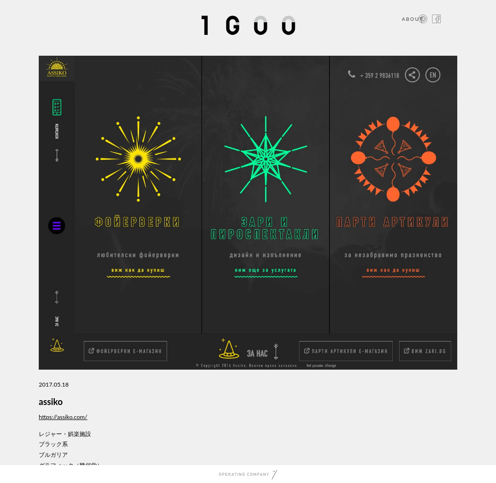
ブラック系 (53, 444)
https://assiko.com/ (63, 417)
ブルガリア (53, 454)
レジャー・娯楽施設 (65, 433)
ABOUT (412, 19)
